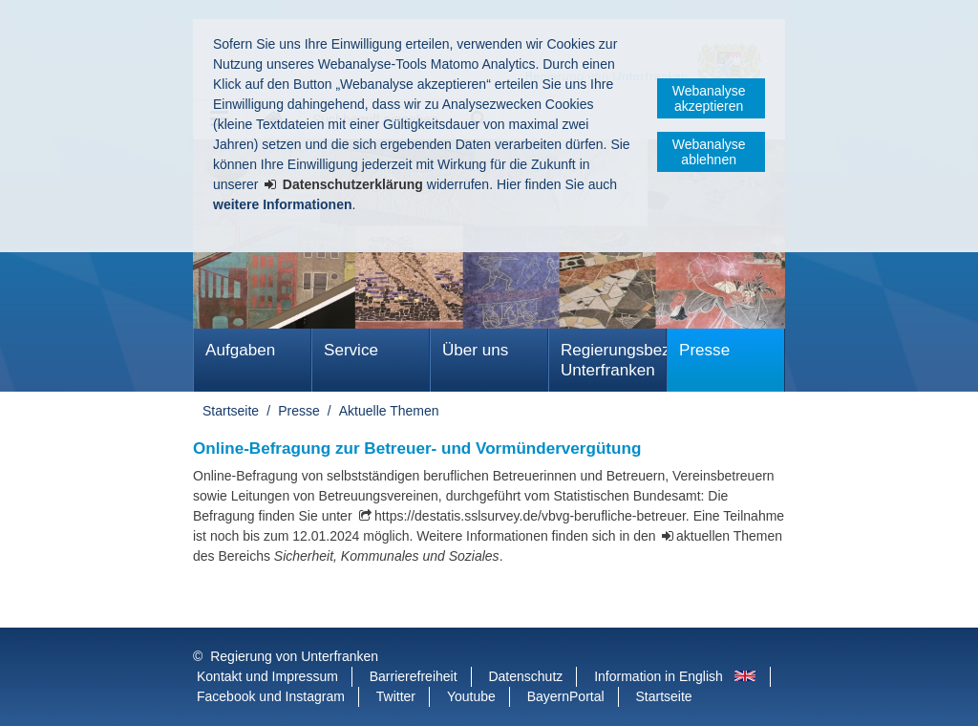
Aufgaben (240, 350)
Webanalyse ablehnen (709, 152)
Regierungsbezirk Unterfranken (614, 360)
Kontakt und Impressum (267, 676)
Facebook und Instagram (271, 696)
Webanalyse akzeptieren (709, 98)
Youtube (471, 696)
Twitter (395, 696)
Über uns (475, 350)
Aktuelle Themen (389, 410)
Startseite (230, 410)
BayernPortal (566, 696)
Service (351, 350)
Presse (704, 350)
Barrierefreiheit (413, 676)
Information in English (658, 676)
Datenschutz (525, 676)
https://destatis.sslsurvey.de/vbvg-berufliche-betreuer (530, 515)
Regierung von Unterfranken (294, 656)
